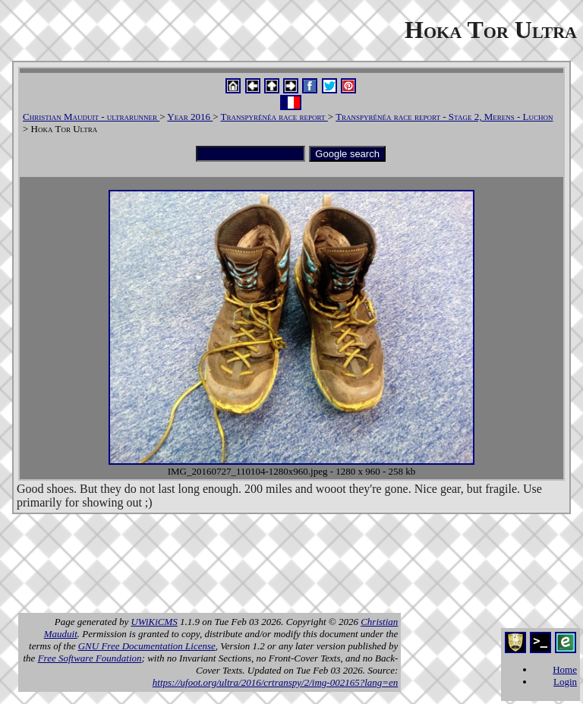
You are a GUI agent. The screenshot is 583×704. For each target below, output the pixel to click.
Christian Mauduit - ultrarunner (91, 116)
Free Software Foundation (90, 658)
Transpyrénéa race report (274, 116)
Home (565, 669)
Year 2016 (190, 116)
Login (565, 681)
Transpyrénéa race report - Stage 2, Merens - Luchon (444, 116)
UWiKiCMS (154, 621)
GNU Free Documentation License (147, 646)
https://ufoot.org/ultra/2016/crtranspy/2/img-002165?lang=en (276, 682)
